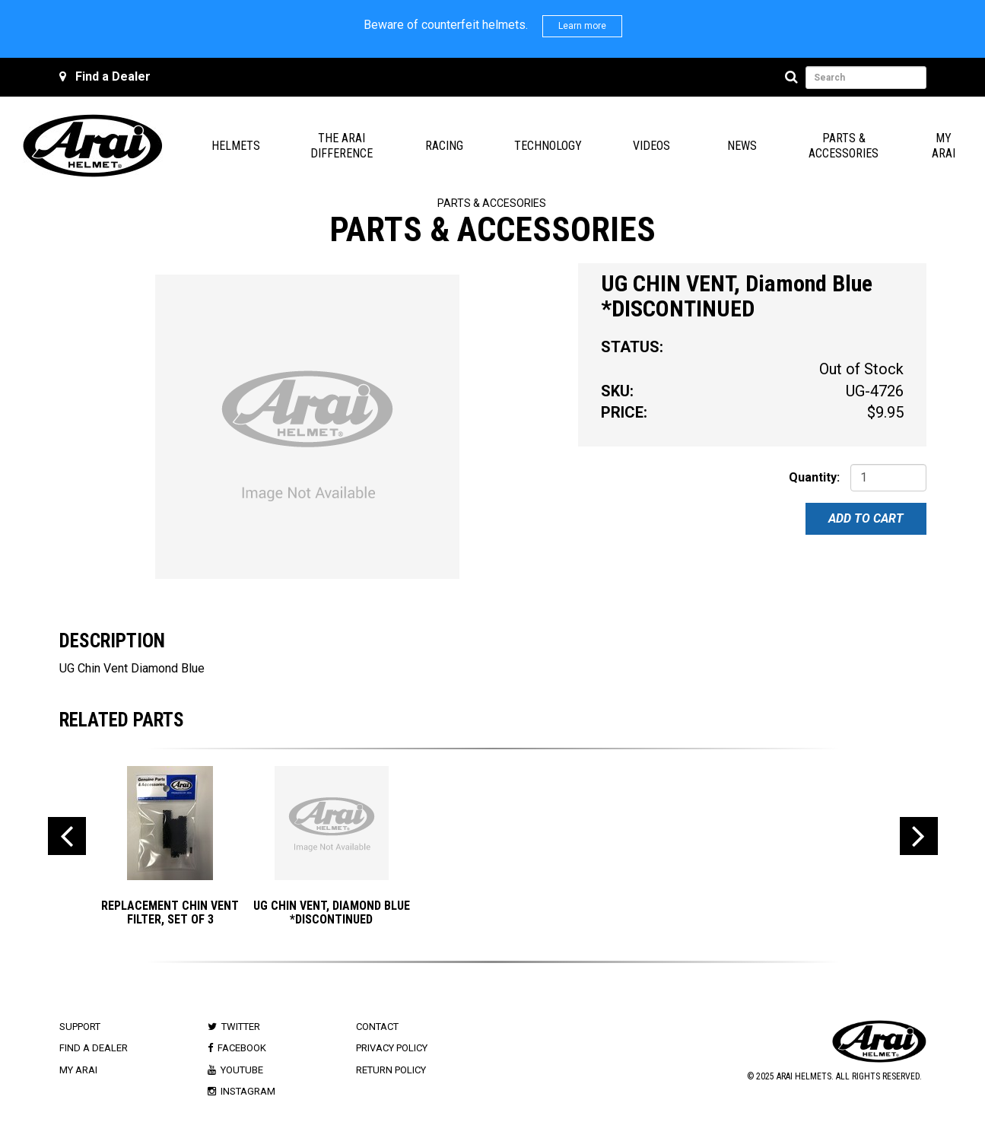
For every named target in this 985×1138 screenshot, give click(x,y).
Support (79, 1026)
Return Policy (391, 1070)
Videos (651, 145)
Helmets (235, 145)
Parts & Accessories (844, 146)
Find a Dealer (113, 76)
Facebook (242, 1048)
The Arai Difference (341, 146)
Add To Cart (866, 518)
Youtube (242, 1070)
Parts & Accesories (491, 203)
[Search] (793, 77)
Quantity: (814, 477)
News (742, 145)
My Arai (943, 146)
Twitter (240, 1026)
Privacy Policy (391, 1048)
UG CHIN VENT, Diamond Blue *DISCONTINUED (331, 912)
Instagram (248, 1091)
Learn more (582, 26)
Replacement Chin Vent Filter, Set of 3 (170, 912)
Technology (548, 145)
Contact (377, 1026)
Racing (444, 145)
